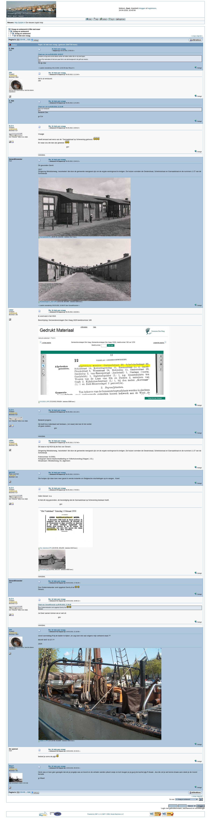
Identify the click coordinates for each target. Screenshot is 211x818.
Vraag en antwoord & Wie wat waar (25, 29)
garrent (12, 472)
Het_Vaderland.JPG (45, 548)
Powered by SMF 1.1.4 (94, 814)
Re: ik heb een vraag (57, 73)
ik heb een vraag (23, 36)
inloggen (142, 8)
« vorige (193, 36)
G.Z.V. (11, 126)
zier (10, 72)
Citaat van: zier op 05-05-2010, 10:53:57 (50, 54)
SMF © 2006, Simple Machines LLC (113, 814)
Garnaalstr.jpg (43, 569)
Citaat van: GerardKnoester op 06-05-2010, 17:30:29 (54, 604)
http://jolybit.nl (20, 23)
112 (28, 40)
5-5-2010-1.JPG (43, 401)
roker (11, 310)
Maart (11, 766)
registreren (152, 8)
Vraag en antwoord (21, 31)
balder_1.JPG (43, 740)
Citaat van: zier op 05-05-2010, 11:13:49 (50, 106)
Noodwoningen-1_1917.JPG (47, 301)
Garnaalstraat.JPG (44, 237)
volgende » (199, 36)
